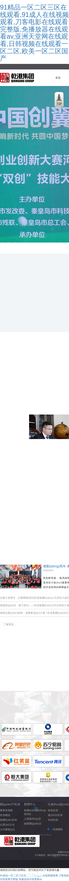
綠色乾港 (53, 810)
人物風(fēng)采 (32, 818)
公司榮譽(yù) (7, 829)
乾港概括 (5, 815)
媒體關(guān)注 (33, 823)
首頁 (58, 77)
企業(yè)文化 (7, 824)
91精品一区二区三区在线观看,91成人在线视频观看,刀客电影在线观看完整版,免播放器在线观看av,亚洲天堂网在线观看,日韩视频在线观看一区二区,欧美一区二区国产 (34, 32)
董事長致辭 (6, 810)
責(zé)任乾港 (55, 815)
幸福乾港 (53, 819)
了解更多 (9, 624)
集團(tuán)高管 (8, 819)
